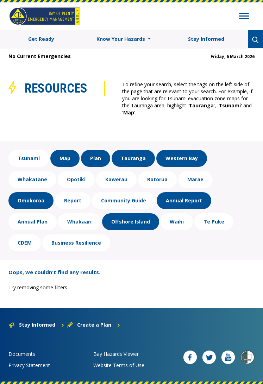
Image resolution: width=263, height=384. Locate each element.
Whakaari (79, 221)
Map (65, 158)
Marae (195, 179)
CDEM (25, 242)
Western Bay (181, 158)
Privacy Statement (29, 365)
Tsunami (29, 158)
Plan (95, 158)
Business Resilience (76, 242)
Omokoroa (31, 200)
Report (72, 200)
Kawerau (116, 179)
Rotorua (157, 179)
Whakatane (32, 179)
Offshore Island (130, 221)
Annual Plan (33, 221)
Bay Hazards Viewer (116, 354)
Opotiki (76, 179)
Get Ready (41, 39)
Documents (21, 354)
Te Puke (213, 221)
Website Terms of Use (118, 365)
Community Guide (123, 200)
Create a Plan (93, 324)
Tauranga (133, 158)
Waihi (177, 221)
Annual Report (184, 200)
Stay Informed (206, 39)
